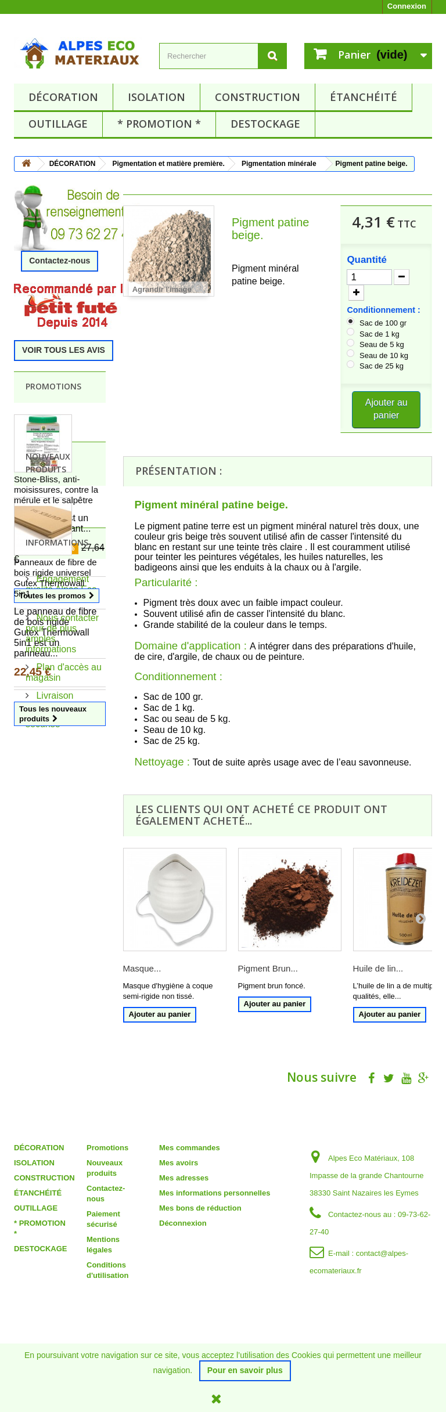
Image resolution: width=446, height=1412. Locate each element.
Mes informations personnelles (214, 1261)
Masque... (142, 968)
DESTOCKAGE (265, 124)
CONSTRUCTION (257, 97)
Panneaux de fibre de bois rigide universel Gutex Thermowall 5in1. (55, 742)
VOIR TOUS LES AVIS (63, 350)
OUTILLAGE (58, 124)
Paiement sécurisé (50, 1080)
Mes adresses (183, 1246)
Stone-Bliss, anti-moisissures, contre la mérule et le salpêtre (56, 489)
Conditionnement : (384, 310)
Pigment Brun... (268, 968)
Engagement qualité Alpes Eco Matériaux (61, 950)
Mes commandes (189, 1216)
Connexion (406, 6)
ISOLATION (156, 97)
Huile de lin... (378, 968)
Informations (57, 907)
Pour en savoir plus (245, 1370)
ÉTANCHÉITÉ (363, 97)
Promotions (53, 386)
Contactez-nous (59, 260)
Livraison (53, 1056)
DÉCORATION (63, 97)
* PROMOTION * (159, 124)
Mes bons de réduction (200, 1276)
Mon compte (191, 1200)
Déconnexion (183, 1291)
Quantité (367, 260)
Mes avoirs (178, 1231)
